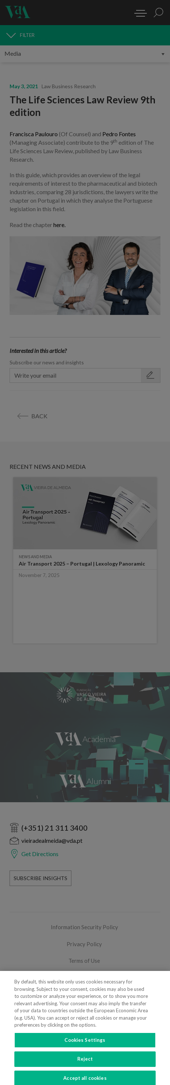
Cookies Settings (84, 1044)
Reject (85, 1063)
